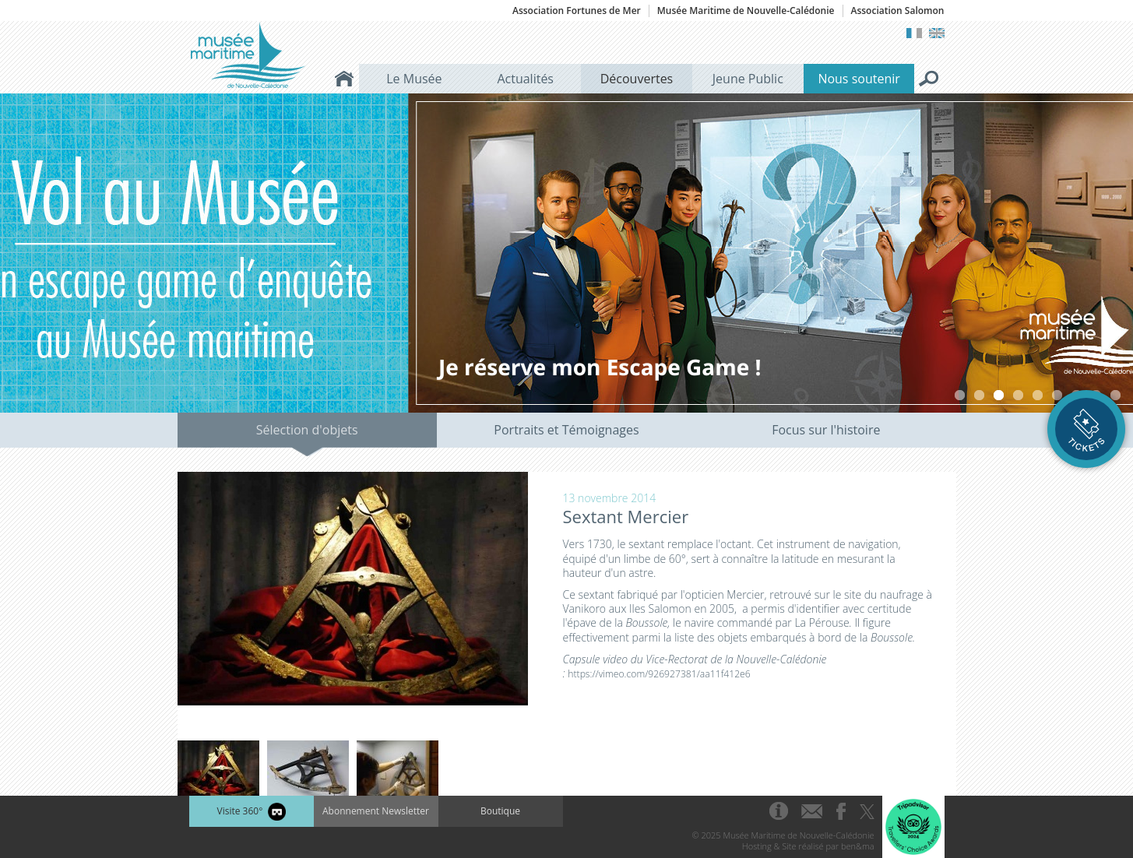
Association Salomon (898, 11)
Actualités (525, 78)
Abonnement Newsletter (375, 811)
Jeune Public (748, 78)
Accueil (344, 78)
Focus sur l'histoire (826, 429)
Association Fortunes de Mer (576, 11)
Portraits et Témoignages (566, 429)
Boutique (500, 811)
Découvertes (637, 78)
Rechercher (929, 78)
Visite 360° (250, 812)
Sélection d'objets (307, 429)
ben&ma (857, 846)
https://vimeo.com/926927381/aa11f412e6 (659, 673)
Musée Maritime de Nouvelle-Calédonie (746, 11)
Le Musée (414, 78)
